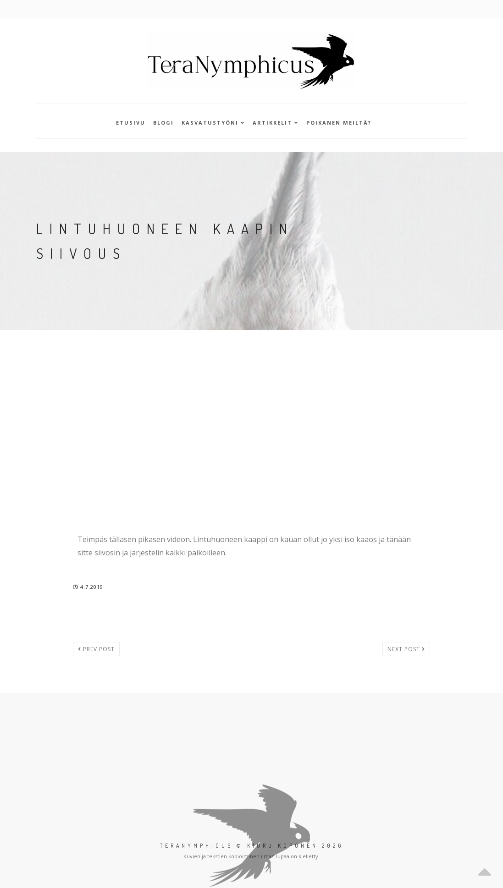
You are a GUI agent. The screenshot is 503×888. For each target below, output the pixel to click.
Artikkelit (275, 122)
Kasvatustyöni (213, 122)
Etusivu (130, 122)
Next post (406, 649)
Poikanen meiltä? (338, 122)
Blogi (163, 122)
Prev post (96, 649)
